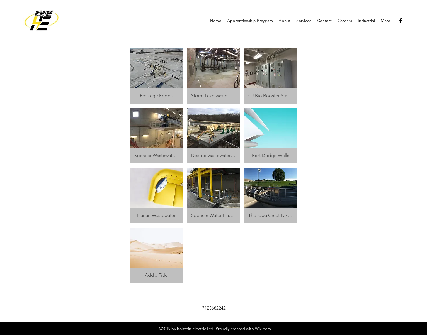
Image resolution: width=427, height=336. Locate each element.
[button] (156, 76)
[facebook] (401, 20)
